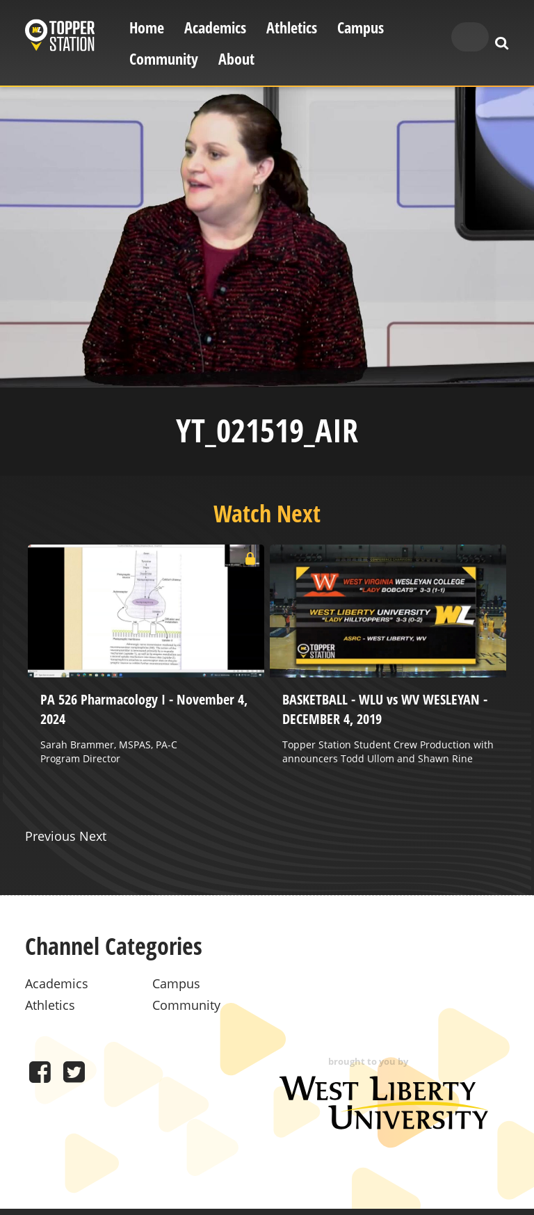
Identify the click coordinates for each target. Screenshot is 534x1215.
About (236, 59)
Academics (215, 27)
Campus (360, 27)
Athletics (291, 27)
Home (146, 27)
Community (163, 59)
